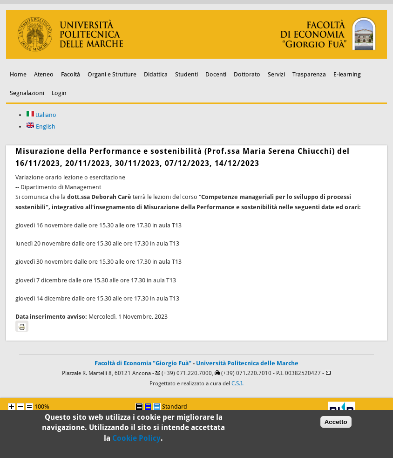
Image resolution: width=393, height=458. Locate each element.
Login (59, 92)
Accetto (336, 425)
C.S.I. (237, 383)
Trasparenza (309, 74)
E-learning (347, 74)
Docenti (215, 74)
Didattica (156, 74)
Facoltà (70, 74)
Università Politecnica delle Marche (247, 363)
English (40, 126)
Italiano (41, 114)
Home (18, 74)
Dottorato (247, 74)
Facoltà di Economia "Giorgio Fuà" (143, 363)
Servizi (276, 74)
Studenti (186, 74)
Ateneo (44, 74)
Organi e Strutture (112, 74)
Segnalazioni (27, 92)
